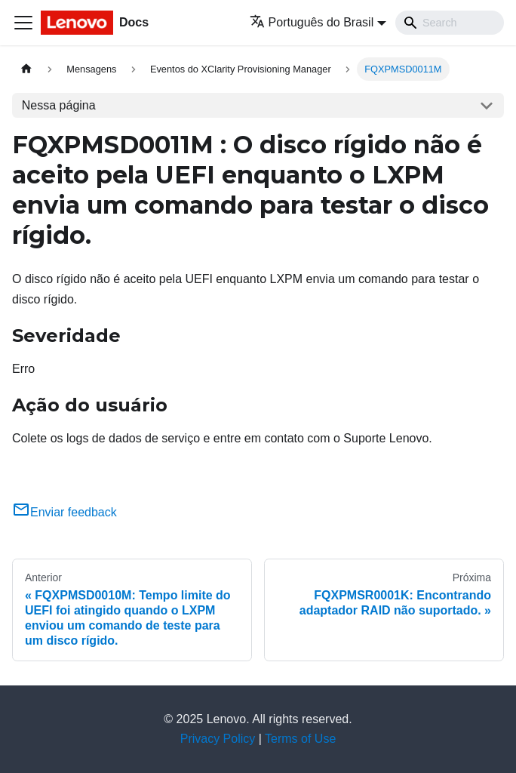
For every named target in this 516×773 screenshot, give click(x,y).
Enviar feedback (64, 512)
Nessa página (59, 105)
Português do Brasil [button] (312, 22)
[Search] (449, 23)
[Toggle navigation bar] (23, 22)
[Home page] (26, 69)
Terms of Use (300, 738)
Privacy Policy (218, 738)
